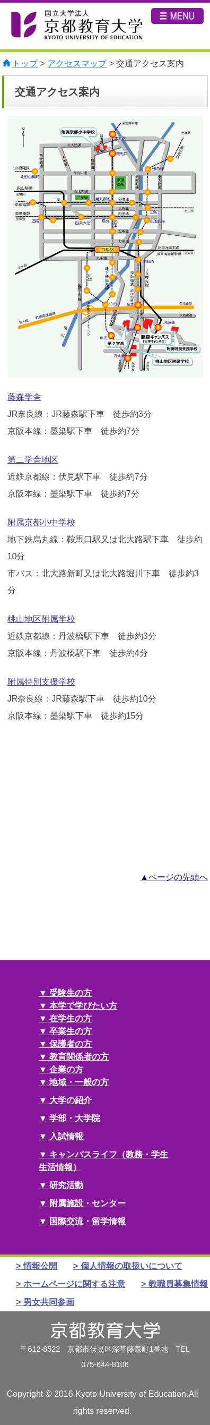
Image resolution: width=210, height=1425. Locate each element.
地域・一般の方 (79, 1082)
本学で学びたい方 (83, 1005)
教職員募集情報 (178, 1284)
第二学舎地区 (32, 459)
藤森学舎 (24, 397)
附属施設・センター (87, 1203)
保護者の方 (70, 1043)
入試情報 (66, 1136)
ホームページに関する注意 (74, 1284)
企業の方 (66, 1069)
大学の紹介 (70, 1100)
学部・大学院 (74, 1118)
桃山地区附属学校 (41, 619)
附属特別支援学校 (41, 681)
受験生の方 (70, 992)
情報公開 (40, 1265)
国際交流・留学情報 (87, 1221)
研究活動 (66, 1185)
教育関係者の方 (79, 1056)
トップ (25, 63)
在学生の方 (70, 1018)
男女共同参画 (48, 1302)
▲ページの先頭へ (174, 877)
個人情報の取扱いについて (131, 1265)
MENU (177, 27)
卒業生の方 (70, 1031)
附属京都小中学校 (41, 522)
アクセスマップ (77, 63)
